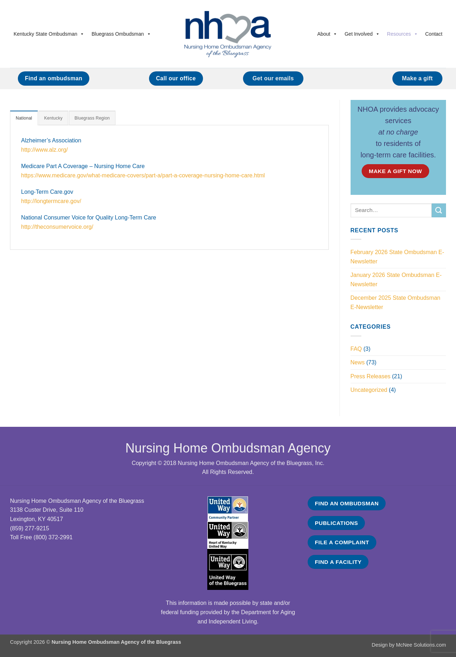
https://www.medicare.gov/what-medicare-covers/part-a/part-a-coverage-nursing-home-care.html (143, 176)
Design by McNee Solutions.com (409, 645)
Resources (402, 34)
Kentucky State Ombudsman (49, 34)
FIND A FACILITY (338, 562)
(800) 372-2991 (53, 537)
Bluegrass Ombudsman (121, 34)
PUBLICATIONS (336, 523)
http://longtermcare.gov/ (51, 201)
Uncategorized (369, 390)
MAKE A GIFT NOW (395, 171)
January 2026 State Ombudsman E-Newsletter (396, 279)
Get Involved (362, 34)
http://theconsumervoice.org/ (57, 227)
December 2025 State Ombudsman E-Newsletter (396, 302)
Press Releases (371, 376)
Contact (433, 34)
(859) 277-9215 (29, 528)
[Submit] (439, 210)
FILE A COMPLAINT (342, 542)
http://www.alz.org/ (44, 150)
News (358, 362)
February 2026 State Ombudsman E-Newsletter (397, 256)
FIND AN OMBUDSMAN (347, 503)
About (327, 34)
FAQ (356, 349)
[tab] (24, 118)
